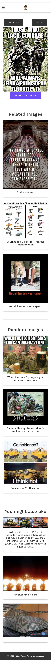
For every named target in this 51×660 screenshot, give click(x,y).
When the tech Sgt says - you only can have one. (25, 379)
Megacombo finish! (25, 594)
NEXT (39, 22)
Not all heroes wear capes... (25, 306)
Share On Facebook (25, 95)
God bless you (25, 192)
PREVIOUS (14, 22)
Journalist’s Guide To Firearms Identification (25, 243)
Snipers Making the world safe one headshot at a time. (25, 430)
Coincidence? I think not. (26, 488)
